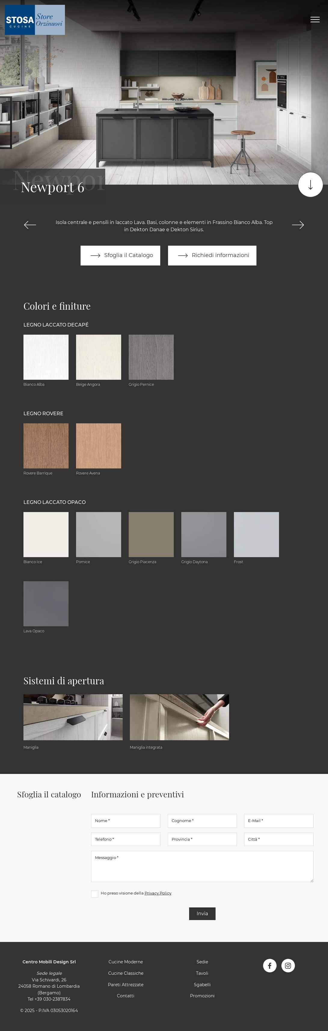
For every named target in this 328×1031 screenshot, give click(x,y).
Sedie (202, 962)
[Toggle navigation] (315, 20)
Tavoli (202, 973)
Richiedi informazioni (212, 255)
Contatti (125, 996)
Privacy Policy (158, 893)
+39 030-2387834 (52, 999)
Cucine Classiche (125, 973)
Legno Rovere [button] (43, 413)
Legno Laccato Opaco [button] (54, 502)
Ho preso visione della (136, 893)
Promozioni (202, 996)
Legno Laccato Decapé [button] (56, 325)
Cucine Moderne (126, 962)
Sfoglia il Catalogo (120, 255)
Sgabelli (202, 984)
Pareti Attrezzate (125, 984)
